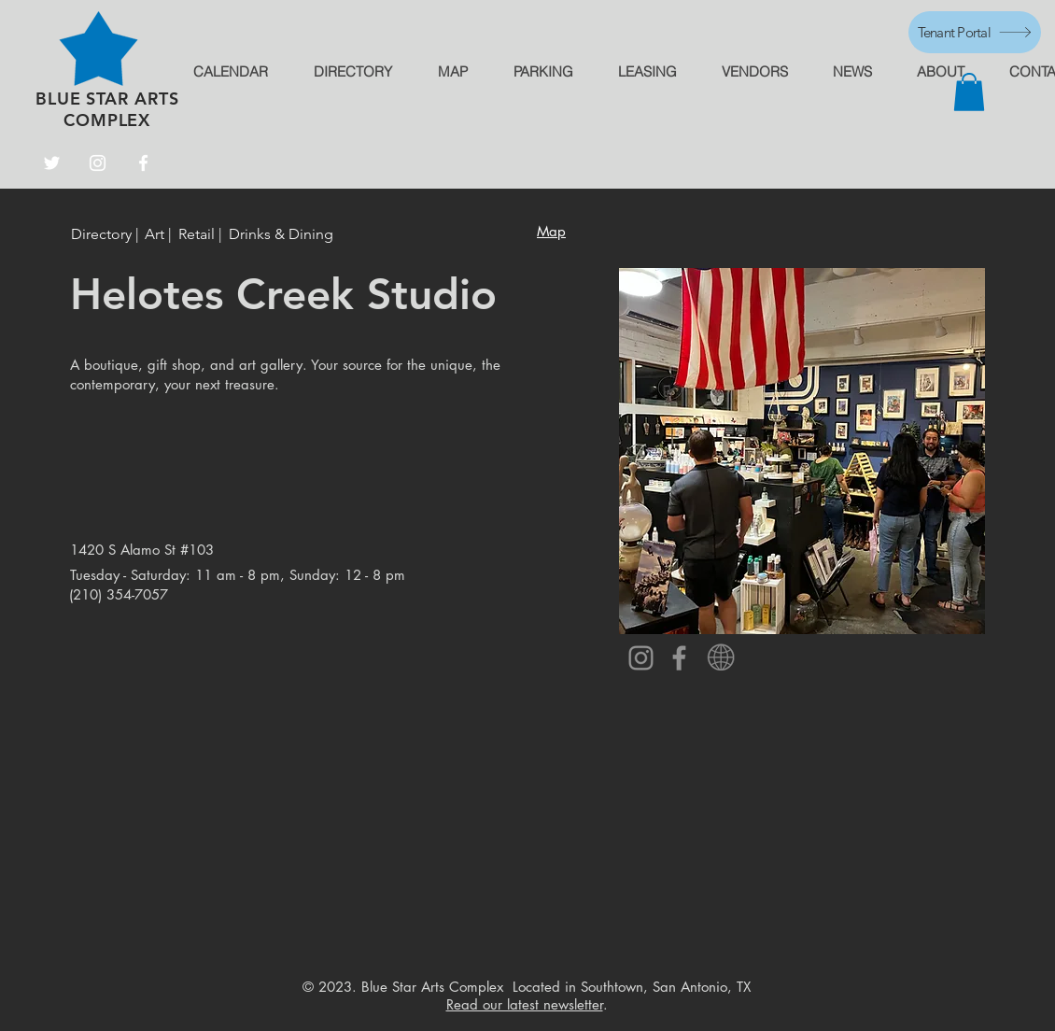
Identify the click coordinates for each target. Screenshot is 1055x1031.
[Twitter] (52, 163)
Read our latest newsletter (524, 1004)
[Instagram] (97, 163)
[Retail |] (200, 234)
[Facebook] (143, 163)
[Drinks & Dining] (281, 234)
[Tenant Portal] (974, 32)
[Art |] (158, 234)
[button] (969, 92)
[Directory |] (108, 234)
